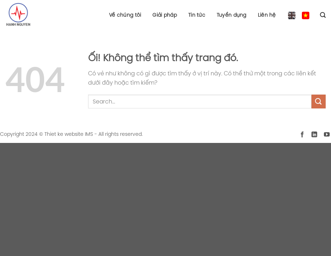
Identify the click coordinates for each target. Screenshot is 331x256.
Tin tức (196, 14)
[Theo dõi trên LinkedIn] (314, 134)
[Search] (323, 15)
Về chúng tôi (125, 14)
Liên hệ (267, 14)
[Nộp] (318, 101)
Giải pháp (164, 14)
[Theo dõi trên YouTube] (327, 134)
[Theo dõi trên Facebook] (302, 134)
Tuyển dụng (231, 14)
